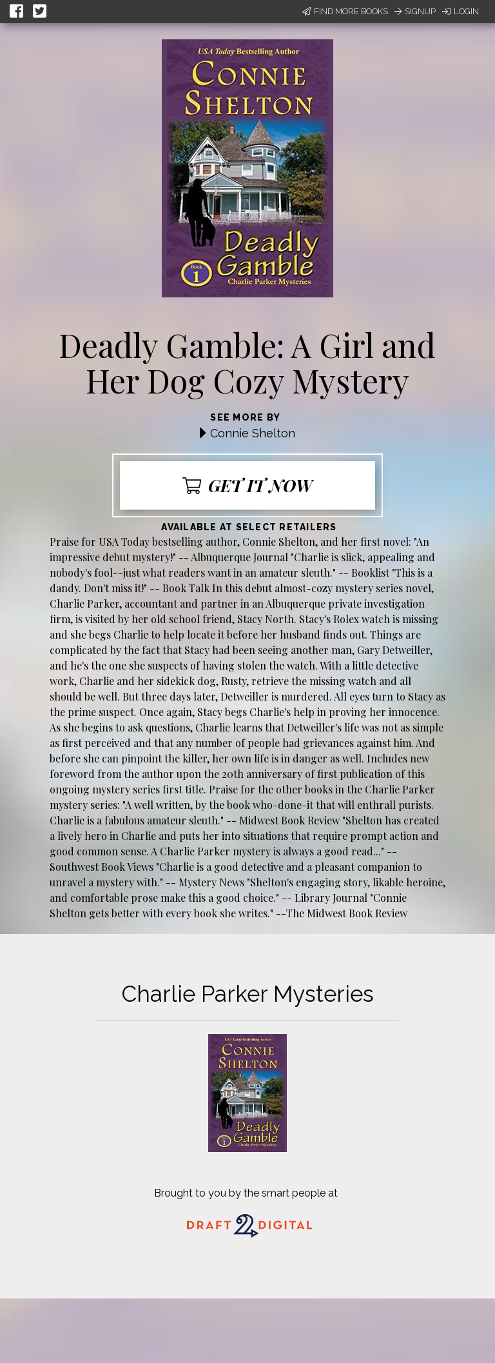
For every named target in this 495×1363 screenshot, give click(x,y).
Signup (415, 11)
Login (460, 11)
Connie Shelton (252, 433)
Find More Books (345, 11)
